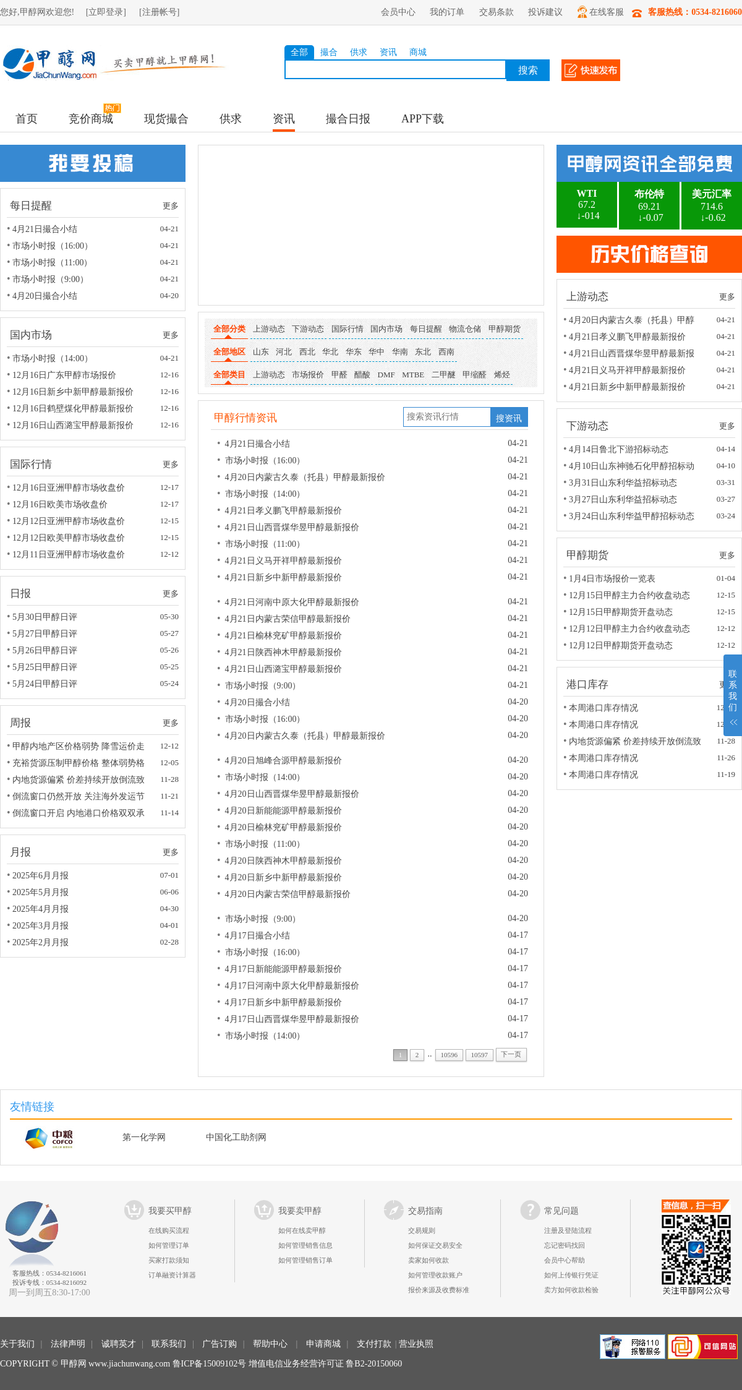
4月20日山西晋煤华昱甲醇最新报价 (292, 794)
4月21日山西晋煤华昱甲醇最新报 (631, 353)
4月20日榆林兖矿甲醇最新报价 (283, 827)
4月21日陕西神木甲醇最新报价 (283, 652)
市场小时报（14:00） (52, 358)
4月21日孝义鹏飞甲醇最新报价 (283, 510)
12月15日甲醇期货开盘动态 (621, 612)
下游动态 (308, 328)
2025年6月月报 (40, 875)
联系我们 (168, 1344)
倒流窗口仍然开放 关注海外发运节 (78, 796)
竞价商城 (91, 119)
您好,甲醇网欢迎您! (37, 12)
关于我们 (17, 1344)
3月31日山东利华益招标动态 (623, 482)
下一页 (511, 1054)
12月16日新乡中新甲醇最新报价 (73, 392)
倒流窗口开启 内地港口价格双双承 (78, 813)
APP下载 (422, 119)
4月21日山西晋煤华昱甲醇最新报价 (292, 527)
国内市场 (386, 328)
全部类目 (229, 377)
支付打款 (374, 1344)
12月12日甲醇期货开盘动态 (621, 645)
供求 (358, 52)
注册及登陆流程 (568, 1230)
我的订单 (447, 12)
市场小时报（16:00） (52, 246)
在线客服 (601, 12)
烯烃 (502, 374)
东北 (423, 351)
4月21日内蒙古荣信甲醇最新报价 (288, 619)
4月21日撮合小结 (44, 229)
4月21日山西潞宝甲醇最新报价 (283, 669)
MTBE (413, 374)
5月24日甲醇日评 (44, 684)
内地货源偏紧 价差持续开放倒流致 (78, 779)
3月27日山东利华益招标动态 (623, 499)
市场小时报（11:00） (52, 262)
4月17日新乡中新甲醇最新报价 (283, 1002)
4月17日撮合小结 (257, 935)
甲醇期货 (504, 328)
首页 (26, 119)
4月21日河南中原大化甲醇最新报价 (292, 602)
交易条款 (496, 12)
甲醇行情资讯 (245, 418)
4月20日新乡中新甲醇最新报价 (283, 877)
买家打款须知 (168, 1260)
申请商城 (323, 1344)
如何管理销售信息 (305, 1245)
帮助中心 (270, 1344)
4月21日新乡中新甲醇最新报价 (283, 577)
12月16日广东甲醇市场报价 (64, 375)
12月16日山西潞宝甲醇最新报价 (73, 425)
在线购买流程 (168, 1230)
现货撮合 (166, 119)
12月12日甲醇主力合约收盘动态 (629, 628)
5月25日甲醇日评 (44, 667)
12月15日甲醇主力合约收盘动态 (629, 595)
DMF (386, 374)
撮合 (329, 52)
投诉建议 (545, 12)
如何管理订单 (168, 1245)
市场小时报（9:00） (50, 279)
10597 (479, 1054)
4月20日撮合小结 (44, 296)
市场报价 (308, 374)
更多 (171, 205)
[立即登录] (106, 12)
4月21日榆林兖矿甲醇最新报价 (283, 635)
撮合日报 (348, 119)
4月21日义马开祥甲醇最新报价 (283, 560)
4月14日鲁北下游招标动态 (618, 449)
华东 (354, 351)
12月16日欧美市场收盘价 (60, 504)
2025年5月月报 (40, 892)
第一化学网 (144, 1137)
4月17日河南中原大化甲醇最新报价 (292, 985)
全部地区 (229, 354)
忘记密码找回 (564, 1245)
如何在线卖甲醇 (302, 1230)
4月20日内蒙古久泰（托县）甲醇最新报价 (305, 477)
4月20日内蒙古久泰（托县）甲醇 (631, 320)
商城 (418, 52)
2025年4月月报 (40, 909)
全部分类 (229, 331)
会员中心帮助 (564, 1260)
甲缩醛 (475, 374)
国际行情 (347, 328)
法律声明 (68, 1344)
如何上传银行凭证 (571, 1275)
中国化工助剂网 (236, 1137)
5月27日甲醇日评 (44, 633)
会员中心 (398, 12)
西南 (446, 351)
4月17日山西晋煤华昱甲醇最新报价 (292, 1019)
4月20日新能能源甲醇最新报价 (283, 810)
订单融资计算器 (172, 1275)
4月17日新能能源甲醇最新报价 (283, 969)
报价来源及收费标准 (438, 1289)
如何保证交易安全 (435, 1245)
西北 (307, 351)
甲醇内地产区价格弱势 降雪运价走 (78, 746)
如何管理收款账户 (435, 1275)
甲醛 (339, 374)
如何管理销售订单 (305, 1260)
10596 (449, 1054)
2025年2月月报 (40, 942)
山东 (261, 351)
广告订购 (219, 1344)
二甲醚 (444, 374)
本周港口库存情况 (603, 708)
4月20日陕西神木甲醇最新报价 (283, 860)
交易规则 (421, 1230)
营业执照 (416, 1344)
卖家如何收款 (428, 1260)
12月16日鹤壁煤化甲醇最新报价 (73, 408)
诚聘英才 (118, 1344)
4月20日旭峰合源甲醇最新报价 (283, 760)
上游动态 (269, 328)
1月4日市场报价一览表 (612, 578)
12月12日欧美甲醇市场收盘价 (68, 538)
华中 (377, 351)
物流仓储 (465, 328)
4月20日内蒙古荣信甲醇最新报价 (288, 894)
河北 (284, 351)
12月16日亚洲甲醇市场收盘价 (68, 487)
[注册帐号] (159, 12)
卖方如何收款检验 (571, 1289)
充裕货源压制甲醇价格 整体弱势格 (78, 763)
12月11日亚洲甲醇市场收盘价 (68, 554)
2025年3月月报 (40, 925)
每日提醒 (426, 328)
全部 (299, 52)
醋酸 (362, 374)
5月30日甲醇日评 (44, 617)
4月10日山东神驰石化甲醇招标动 (631, 466)
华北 (330, 351)
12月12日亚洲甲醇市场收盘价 (68, 521)
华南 (400, 351)
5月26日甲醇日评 (44, 650)
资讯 (388, 52)
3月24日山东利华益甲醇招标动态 (631, 516)
